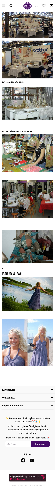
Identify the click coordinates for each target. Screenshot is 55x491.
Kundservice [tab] (8, 389)
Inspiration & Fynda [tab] (12, 405)
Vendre (41, 485)
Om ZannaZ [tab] (8, 397)
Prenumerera (40, 444)
